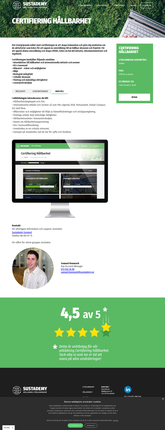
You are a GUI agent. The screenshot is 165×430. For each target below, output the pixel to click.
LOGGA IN (147, 5)
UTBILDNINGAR (85, 5)
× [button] (163, 399)
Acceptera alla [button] (75, 425)
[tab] (20, 91)
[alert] (82, 413)
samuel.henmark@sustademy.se (77, 272)
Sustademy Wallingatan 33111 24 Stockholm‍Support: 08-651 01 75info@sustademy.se (109, 393)
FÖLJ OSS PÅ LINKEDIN (132, 397)
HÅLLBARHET (102, 5)
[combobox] (8, 427)
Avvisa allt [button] (91, 425)
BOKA (134, 97)
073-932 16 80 (67, 269)
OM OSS (133, 5)
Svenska (7, 428)
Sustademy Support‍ (22, 232)
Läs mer (115, 420)
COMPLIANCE (119, 5)
